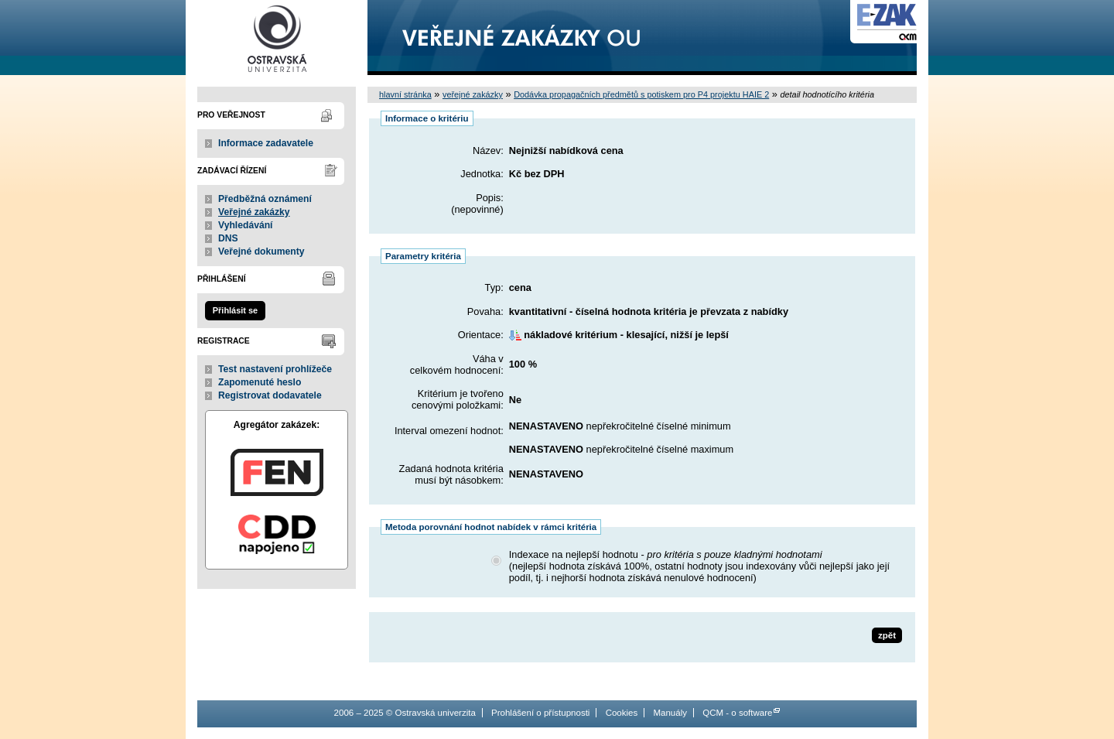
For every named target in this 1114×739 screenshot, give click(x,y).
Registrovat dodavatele (270, 395)
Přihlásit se (235, 310)
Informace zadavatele (265, 143)
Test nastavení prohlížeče (275, 369)
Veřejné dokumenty (261, 251)
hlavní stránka (405, 94)
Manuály (670, 712)
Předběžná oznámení (265, 198)
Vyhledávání (245, 225)
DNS (228, 238)
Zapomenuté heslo (259, 382)
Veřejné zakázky (254, 212)
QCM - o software (737, 712)
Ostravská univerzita (276, 37)
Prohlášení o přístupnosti (540, 712)
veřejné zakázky (473, 94)
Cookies (622, 712)
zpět (887, 635)
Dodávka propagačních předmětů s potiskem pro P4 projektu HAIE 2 (641, 94)
